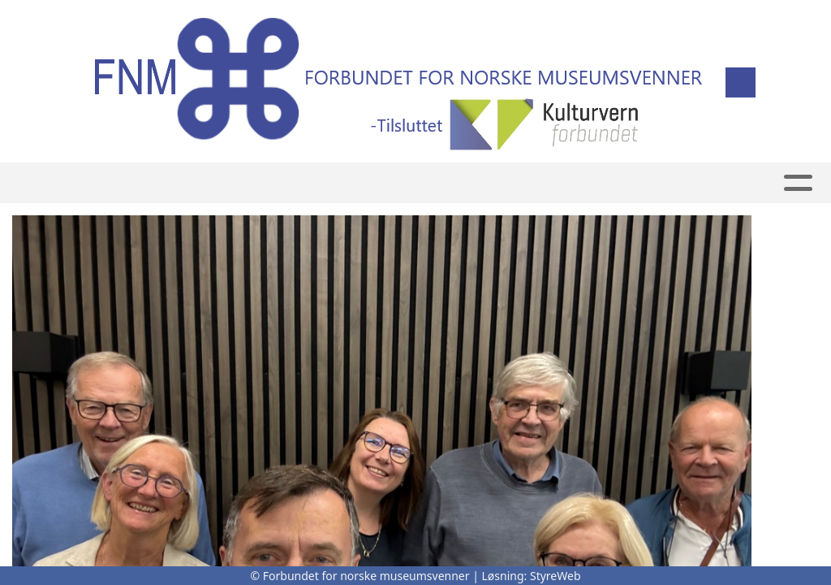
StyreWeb (555, 575)
